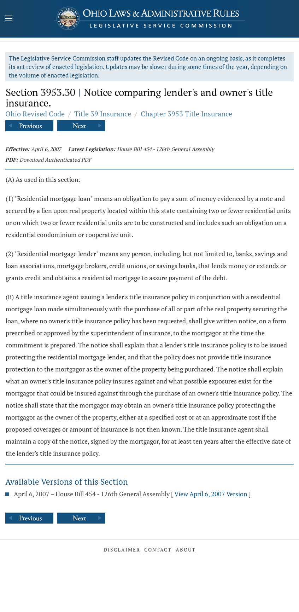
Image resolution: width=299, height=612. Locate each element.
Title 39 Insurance (102, 114)
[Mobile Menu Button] (8, 19)
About (186, 549)
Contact (158, 549)
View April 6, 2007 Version (210, 494)
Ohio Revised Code (35, 114)
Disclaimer (122, 549)
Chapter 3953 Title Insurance (186, 114)
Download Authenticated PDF (55, 159)
